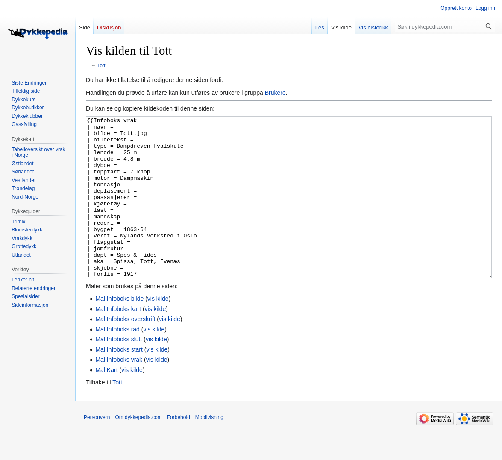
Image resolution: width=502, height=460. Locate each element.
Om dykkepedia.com (138, 449)
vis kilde (158, 330)
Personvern (97, 449)
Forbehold (178, 449)
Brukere (275, 92)
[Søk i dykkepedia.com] (445, 26)
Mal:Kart (106, 401)
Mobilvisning (209, 449)
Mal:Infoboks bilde (119, 330)
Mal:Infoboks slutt (118, 371)
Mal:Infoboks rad (117, 361)
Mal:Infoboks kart (118, 340)
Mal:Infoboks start (119, 381)
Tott (101, 65)
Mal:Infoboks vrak (118, 391)
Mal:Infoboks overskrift (125, 351)
